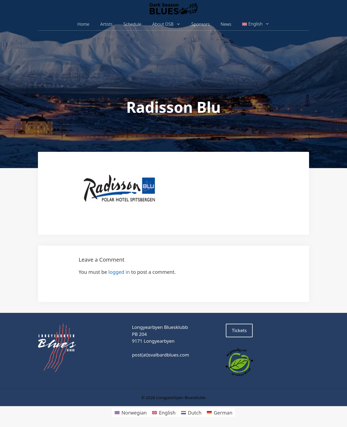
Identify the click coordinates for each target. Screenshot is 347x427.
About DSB (169, 24)
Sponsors (200, 24)
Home (83, 24)
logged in (119, 272)
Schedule (132, 24)
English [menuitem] (167, 412)
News (226, 24)
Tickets (239, 330)
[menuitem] (256, 24)
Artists (106, 24)
